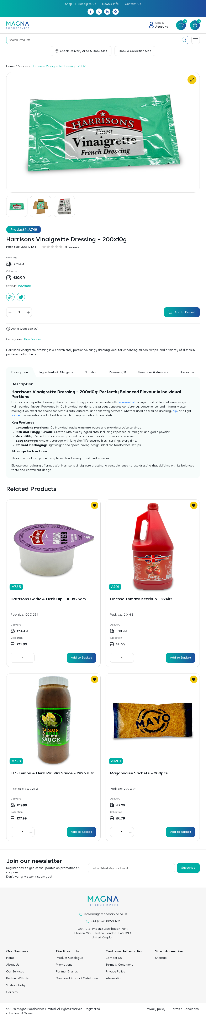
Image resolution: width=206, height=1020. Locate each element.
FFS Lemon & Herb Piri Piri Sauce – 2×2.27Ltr (52, 773)
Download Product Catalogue (77, 978)
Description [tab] (19, 372)
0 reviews (72, 247)
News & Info (110, 4)
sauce (15, 415)
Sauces (23, 66)
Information (114, 978)
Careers (11, 992)
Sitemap (161, 958)
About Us (12, 965)
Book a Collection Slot (135, 51)
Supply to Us (87, 4)
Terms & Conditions (119, 965)
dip (175, 411)
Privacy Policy (115, 971)
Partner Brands (67, 971)
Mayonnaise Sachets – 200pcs (139, 773)
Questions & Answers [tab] (153, 372)
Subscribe (188, 868)
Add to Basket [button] (81, 657)
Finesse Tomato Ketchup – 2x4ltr (141, 599)
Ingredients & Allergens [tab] (56, 372)
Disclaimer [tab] (187, 372)
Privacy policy (155, 1009)
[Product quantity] (19, 312)
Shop (68, 4)
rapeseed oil (126, 402)
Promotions (64, 965)
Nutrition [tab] (91, 372)
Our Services (15, 971)
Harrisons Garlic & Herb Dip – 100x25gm (48, 599)
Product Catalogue (69, 958)
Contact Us (133, 4)
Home (10, 66)
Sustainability (15, 985)
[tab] (117, 372)
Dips (27, 339)
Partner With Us (17, 978)
